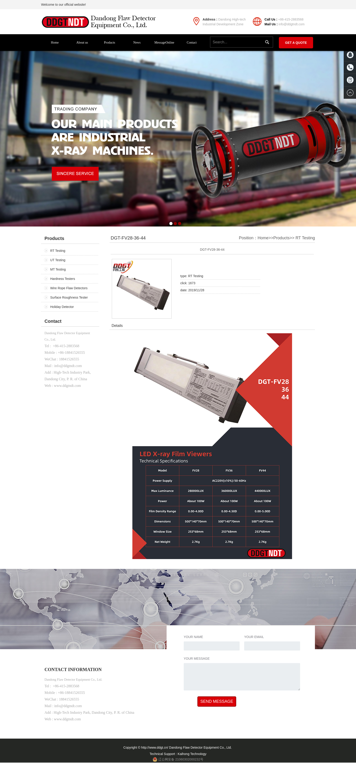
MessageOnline (164, 42)
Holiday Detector (62, 307)
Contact (192, 42)
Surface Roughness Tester (69, 297)
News (137, 42)
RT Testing (57, 251)
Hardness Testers (62, 279)
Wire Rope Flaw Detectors (68, 288)
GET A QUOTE (296, 42)
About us (82, 42)
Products (109, 42)
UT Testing (57, 260)
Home (55, 42)
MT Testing (58, 269)
